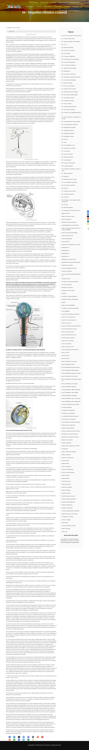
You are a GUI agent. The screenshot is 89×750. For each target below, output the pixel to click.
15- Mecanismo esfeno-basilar (70, 92)
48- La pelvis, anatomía (68, 194)
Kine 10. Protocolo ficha (68, 340)
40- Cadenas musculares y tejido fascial (71, 169)
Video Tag (64, 531)
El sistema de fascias (67, 287)
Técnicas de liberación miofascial (70, 511)
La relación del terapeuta (68, 410)
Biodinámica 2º (65, 250)
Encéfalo (64, 293)
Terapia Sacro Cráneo (67, 516)
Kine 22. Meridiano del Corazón (70, 376)
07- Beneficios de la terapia (69, 68)
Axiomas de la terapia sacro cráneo (71, 244)
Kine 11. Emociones (66, 343)
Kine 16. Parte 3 (66, 358)
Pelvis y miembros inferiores (69, 451)
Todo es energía (33, 2)
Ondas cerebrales (66, 443)
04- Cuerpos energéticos (68, 56)
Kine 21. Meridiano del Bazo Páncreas (71, 373)
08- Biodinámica (66, 71)
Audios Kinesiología (67, 238)
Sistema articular (66, 484)
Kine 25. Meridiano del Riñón (69, 386)
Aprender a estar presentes (69, 222)
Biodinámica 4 (65, 256)
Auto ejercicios (66, 241)
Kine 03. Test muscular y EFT (69, 320)
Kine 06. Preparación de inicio (69, 329)
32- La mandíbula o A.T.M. (68, 145)
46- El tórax (65, 188)
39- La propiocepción (67, 166)
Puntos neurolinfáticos (67, 469)
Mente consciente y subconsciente (71, 431)
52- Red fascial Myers (67, 207)
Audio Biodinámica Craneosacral (70, 225)
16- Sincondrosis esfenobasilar (70, 94)
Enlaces (64, 302)
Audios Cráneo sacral (67, 235)
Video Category (66, 528)
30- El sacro (65, 139)
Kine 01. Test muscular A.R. (68, 317)
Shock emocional (66, 481)
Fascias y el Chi (44, 2)
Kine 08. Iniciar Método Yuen (69, 335)
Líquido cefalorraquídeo (68, 428)
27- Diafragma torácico (68, 130)
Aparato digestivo (66, 219)
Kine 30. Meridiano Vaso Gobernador (71, 401)
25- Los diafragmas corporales (70, 124)
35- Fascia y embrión (67, 154)
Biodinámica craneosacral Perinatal (71, 262)
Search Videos (65, 478)
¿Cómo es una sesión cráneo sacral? (71, 35)
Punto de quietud (66, 466)
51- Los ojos (65, 204)
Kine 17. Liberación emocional (69, 361)
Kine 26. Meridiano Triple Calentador (71, 389)
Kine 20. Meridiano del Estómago (70, 370)
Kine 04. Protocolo (66, 323)
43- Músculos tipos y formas (69, 179)
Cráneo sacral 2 (58, 6)
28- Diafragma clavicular (68, 133)
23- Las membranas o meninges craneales (71, 117)
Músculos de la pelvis (67, 440)
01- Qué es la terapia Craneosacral (71, 41)
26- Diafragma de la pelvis (68, 127)
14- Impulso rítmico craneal (69, 89)
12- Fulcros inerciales (67, 83)
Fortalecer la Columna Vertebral (70, 308)
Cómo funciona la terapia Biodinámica (71, 274)
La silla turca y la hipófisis (68, 413)
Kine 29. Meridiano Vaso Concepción (71, 398)
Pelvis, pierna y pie (74, 2)
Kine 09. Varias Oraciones (68, 338)
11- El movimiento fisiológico (69, 80)
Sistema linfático (66, 490)
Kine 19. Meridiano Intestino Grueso (71, 367)
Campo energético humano (69, 268)
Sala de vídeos (66, 475)
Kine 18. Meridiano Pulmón (68, 364)
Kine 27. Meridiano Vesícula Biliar (70, 392)
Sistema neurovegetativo (68, 502)
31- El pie (64, 142)
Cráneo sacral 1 (48, 6)
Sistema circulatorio (67, 487)
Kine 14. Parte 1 (65, 352)
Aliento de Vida (66, 213)
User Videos (65, 522)
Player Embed (65, 463)
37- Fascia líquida (66, 160)
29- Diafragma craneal (68, 136)
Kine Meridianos (63, 10)
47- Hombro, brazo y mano (69, 191)
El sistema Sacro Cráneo (68, 290)
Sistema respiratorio (67, 505)
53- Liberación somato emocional (70, 210)
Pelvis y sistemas (66, 454)
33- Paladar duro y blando (68, 148)
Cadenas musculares (67, 265)
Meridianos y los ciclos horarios (70, 434)
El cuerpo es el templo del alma (70, 281)
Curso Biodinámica (74, 10)
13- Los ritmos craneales (68, 86)
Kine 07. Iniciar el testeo (68, 332)
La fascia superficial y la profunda (70, 404)
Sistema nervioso (62, 2)
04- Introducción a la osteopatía (70, 59)
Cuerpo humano (30, 6)
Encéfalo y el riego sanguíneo (69, 296)
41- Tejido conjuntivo (67, 173)
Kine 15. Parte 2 (66, 355)
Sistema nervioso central (68, 496)
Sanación (38, 6)
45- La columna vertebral (68, 185)
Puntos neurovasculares (68, 472)
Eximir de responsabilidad (68, 305)
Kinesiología (76, 6)
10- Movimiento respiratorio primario (71, 77)
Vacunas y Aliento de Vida (68, 525)
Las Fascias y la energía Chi (69, 419)
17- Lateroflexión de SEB (68, 97)
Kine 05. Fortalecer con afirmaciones (71, 326)
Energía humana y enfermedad (70, 299)
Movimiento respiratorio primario (70, 437)
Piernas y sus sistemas (68, 457)
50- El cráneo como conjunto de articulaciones (71, 200)
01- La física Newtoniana (68, 38)
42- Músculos (65, 176)
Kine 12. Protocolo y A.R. (68, 346)
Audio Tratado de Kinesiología (69, 232)
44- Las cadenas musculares (69, 182)
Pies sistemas (65, 460)
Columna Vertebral (67, 271)
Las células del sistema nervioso (70, 416)
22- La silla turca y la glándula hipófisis (71, 113)
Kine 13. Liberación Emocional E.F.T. (70, 349)
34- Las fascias (66, 151)
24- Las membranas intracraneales (71, 121)
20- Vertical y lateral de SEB (69, 106)
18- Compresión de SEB (68, 100)
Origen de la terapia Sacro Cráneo (71, 445)
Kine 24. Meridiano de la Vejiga (69, 383)
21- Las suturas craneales (68, 109)
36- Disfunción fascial (67, 157)
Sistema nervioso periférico (69, 499)
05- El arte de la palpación (69, 62)
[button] (10, 737)
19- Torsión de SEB (66, 103)
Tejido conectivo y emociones (69, 514)
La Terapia (53, 2)
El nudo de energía (66, 284)
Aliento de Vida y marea (68, 216)
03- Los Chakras (66, 53)
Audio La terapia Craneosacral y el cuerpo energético (71, 229)
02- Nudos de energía (67, 47)
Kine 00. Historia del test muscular (70, 314)
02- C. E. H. (64, 44)
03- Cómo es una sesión (68, 50)
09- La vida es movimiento (69, 74)
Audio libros (67, 6)
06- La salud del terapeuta (69, 65)
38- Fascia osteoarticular (68, 163)
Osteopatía (65, 448)
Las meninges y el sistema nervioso (71, 422)
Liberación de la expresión (68, 425)
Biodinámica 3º (66, 253)
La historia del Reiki (66, 407)
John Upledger (65, 311)
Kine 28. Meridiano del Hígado (69, 395)
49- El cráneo (65, 197)
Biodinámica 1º (65, 247)
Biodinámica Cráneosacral (69, 259)
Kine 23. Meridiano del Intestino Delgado (71, 380)
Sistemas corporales (67, 508)
